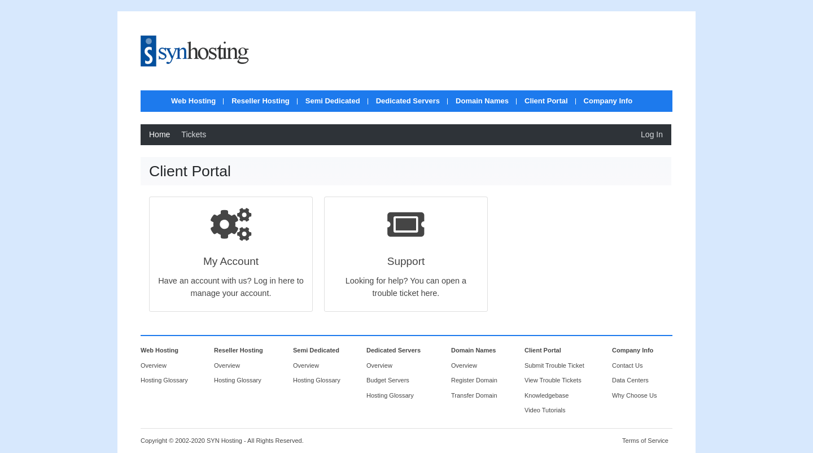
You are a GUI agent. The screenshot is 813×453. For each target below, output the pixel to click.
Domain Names (482, 101)
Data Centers (630, 380)
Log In (652, 134)
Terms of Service (645, 440)
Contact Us (627, 365)
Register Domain (474, 380)
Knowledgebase (546, 395)
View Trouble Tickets (553, 380)
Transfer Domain (474, 395)
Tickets (193, 134)
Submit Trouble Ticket (554, 365)
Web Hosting (193, 101)
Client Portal (546, 101)
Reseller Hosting (260, 101)
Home (159, 134)
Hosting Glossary (164, 380)
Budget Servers (387, 380)
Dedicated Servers (408, 101)
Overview (154, 365)
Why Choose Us (634, 395)
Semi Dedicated (332, 101)
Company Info (608, 101)
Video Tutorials (545, 410)
